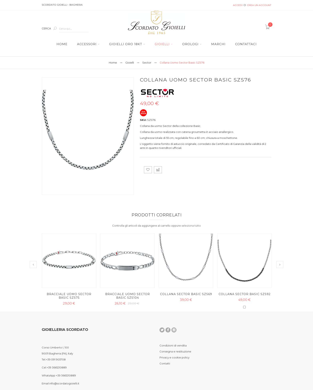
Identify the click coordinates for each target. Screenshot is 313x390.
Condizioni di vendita (173, 345)
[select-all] (191, 225)
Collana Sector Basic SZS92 (244, 294)
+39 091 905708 (56, 359)
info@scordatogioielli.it (64, 383)
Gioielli (129, 62)
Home (113, 62)
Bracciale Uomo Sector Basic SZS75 (69, 295)
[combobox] (74, 28)
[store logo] (156, 22)
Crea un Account (259, 5)
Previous (33, 264)
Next (279, 264)
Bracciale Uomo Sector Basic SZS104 (127, 295)
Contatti (164, 363)
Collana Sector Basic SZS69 (186, 294)
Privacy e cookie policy (174, 357)
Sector (146, 62)
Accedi (238, 5)
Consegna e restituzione (175, 351)
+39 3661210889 (57, 367)
